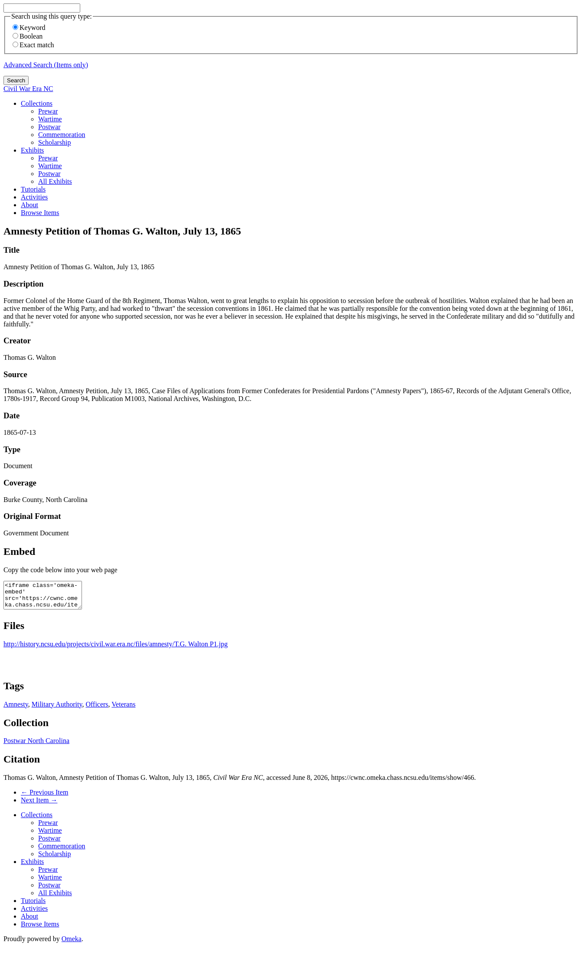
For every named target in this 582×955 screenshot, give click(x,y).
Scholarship (54, 142)
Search (16, 80)
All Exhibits (55, 181)
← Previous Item (44, 797)
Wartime (50, 119)
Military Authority (57, 709)
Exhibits (32, 150)
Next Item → (39, 805)
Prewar (48, 111)
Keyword (29, 27)
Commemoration (61, 134)
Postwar (49, 126)
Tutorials (33, 189)
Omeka (72, 944)
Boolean (28, 36)
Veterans (123, 709)
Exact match (33, 45)
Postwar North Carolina (36, 746)
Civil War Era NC (28, 88)
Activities (34, 197)
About (29, 205)
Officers (96, 709)
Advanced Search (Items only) (45, 64)
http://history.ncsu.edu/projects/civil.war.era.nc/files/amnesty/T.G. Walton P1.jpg (115, 649)
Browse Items (40, 212)
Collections (36, 103)
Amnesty (15, 709)
